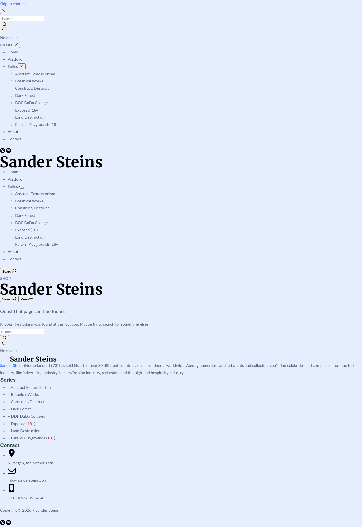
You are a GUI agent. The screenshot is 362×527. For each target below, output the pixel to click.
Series (14, 186)
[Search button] (4, 341)
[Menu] (26, 299)
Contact (14, 258)
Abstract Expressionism (35, 193)
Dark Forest (25, 215)
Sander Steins (11, 365)
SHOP (5, 278)
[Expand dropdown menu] (22, 188)
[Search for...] (22, 331)
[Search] (9, 271)
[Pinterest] (3, 523)
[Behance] (8, 523)
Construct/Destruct (32, 207)
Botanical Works (29, 200)
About (13, 251)
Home (13, 171)
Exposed (18, 423)
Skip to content (13, 3)
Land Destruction (30, 237)
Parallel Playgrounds (28, 437)
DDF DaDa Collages (32, 222)
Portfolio (15, 179)
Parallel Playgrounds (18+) (37, 244)
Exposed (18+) (27, 229)
